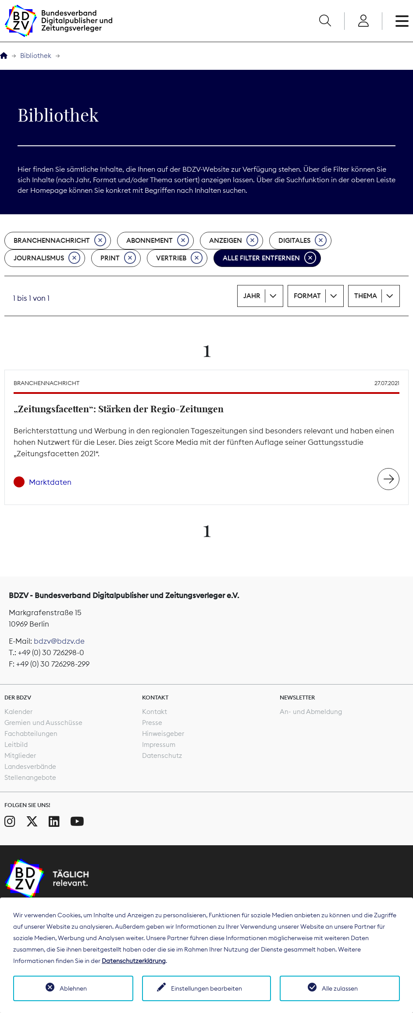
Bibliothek (35, 55)
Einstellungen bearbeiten (206, 988)
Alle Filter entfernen (269, 258)
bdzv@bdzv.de (59, 641)
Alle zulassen (340, 988)
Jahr (251, 296)
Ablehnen (73, 988)
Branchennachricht (60, 240)
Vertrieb (179, 258)
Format (307, 296)
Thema (365, 296)
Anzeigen (233, 240)
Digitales (302, 240)
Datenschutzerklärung (134, 961)
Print (118, 258)
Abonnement (157, 240)
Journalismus (47, 258)
